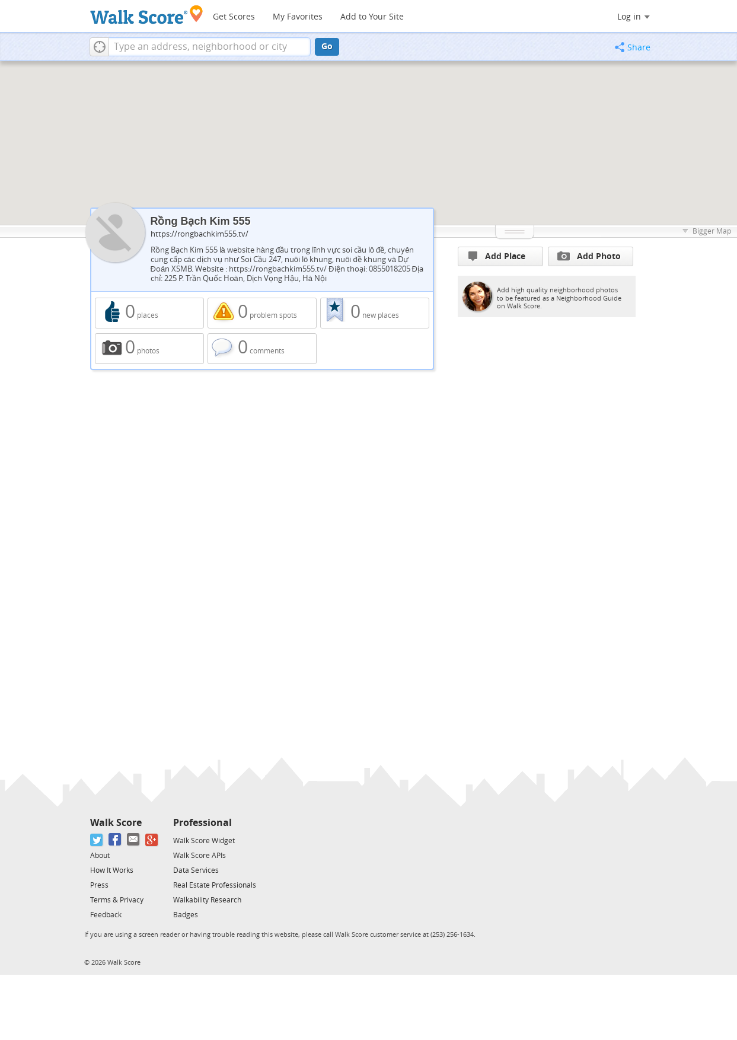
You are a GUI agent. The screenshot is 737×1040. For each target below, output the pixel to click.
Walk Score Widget (204, 841)
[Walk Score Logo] (146, 14)
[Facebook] (115, 840)
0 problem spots (262, 313)
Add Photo (589, 256)
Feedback (106, 915)
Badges (185, 915)
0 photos (149, 348)
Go (327, 47)
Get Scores (234, 17)
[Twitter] (97, 840)
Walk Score (116, 822)
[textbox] (210, 46)
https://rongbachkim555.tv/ (199, 233)
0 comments (262, 348)
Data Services (196, 870)
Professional (202, 822)
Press (99, 885)
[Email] (134, 840)
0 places (149, 313)
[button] (99, 46)
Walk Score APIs (199, 855)
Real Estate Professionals (214, 885)
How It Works (111, 870)
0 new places (375, 313)
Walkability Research (207, 900)
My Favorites (298, 17)
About (100, 855)
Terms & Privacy (116, 900)
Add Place (496, 256)
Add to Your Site (372, 17)
